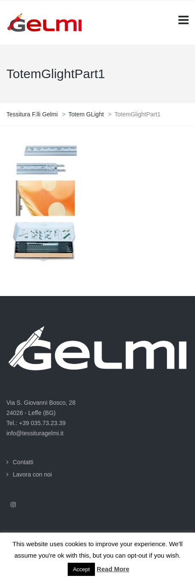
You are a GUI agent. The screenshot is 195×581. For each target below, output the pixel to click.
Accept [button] (81, 569)
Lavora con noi (32, 474)
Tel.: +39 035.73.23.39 (36, 423)
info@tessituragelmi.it (34, 433)
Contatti (23, 462)
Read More (113, 569)
